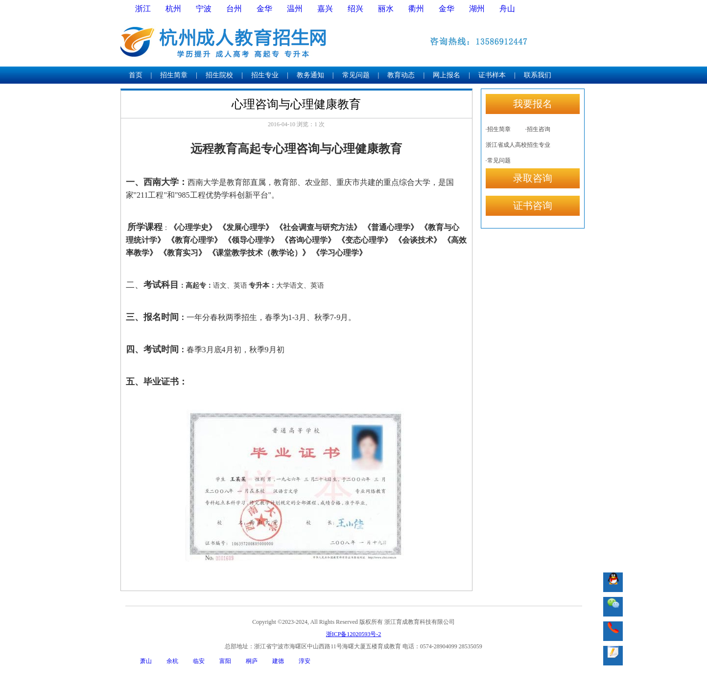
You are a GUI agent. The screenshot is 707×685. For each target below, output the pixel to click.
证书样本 (492, 75)
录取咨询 (532, 178)
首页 (135, 75)
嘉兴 (325, 8)
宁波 (204, 8)
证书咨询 (532, 205)
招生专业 (265, 75)
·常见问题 (498, 160)
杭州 (173, 8)
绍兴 (355, 8)
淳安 (304, 661)
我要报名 (532, 103)
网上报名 (446, 75)
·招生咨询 (537, 129)
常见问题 (356, 75)
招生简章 (174, 75)
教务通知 (310, 75)
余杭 (172, 661)
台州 (234, 8)
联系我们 (537, 75)
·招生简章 (498, 129)
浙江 (143, 8)
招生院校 (219, 75)
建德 (278, 661)
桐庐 (252, 661)
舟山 (507, 8)
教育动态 (401, 75)
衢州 (416, 8)
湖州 (477, 8)
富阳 (225, 661)
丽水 (386, 8)
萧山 (146, 661)
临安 (199, 661)
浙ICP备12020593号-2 (353, 634)
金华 (264, 8)
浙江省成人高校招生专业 (518, 144)
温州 (295, 8)
